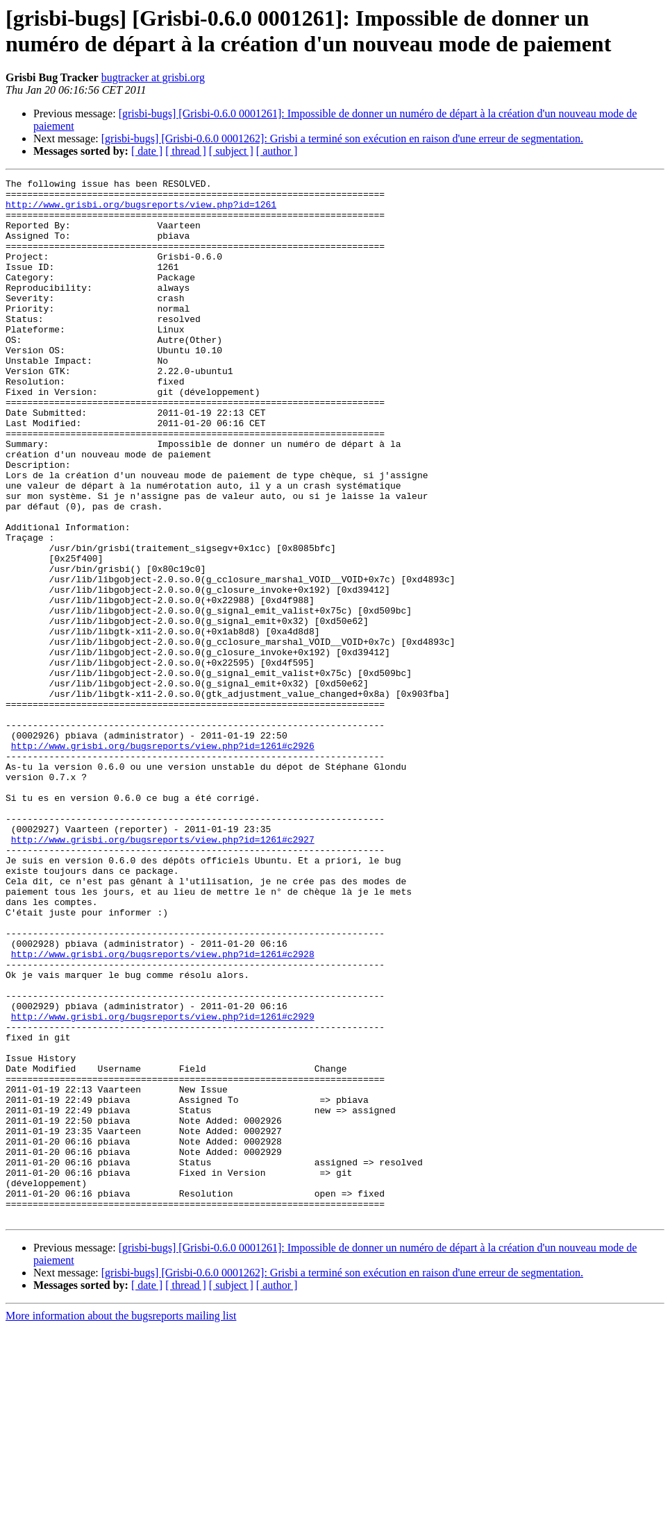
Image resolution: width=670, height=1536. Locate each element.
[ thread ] (185, 151)
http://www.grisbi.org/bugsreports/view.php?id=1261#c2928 (163, 1110)
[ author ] (277, 151)
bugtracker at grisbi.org (153, 77)
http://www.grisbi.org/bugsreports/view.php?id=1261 (141, 210)
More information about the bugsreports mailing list (121, 1524)
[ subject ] (231, 151)
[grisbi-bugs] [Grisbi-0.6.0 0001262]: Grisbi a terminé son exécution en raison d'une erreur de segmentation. (342, 138)
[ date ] (146, 151)
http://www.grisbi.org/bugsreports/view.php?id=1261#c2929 (163, 1185)
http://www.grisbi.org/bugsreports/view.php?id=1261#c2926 (163, 860)
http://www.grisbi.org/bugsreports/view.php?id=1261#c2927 (163, 972)
